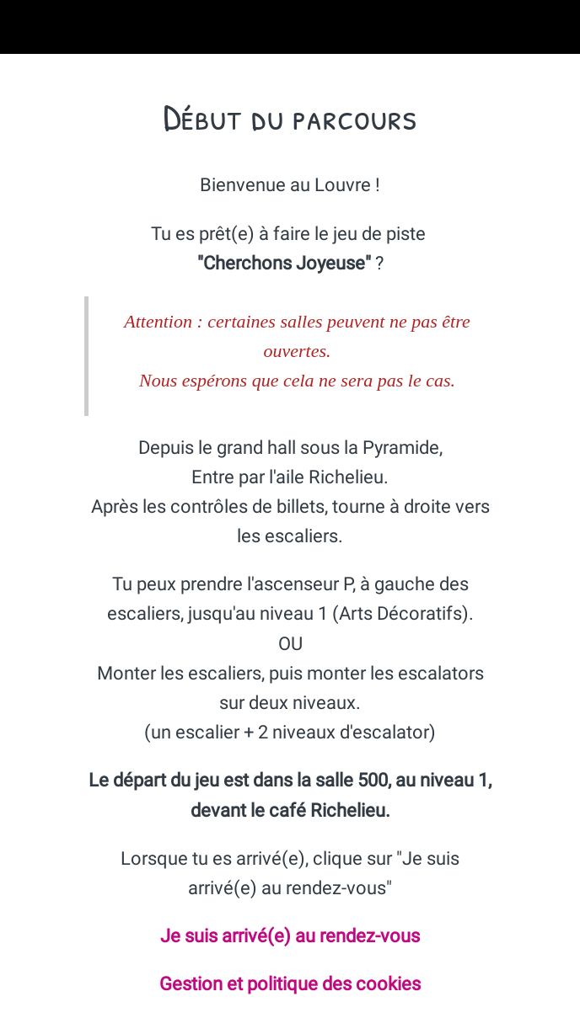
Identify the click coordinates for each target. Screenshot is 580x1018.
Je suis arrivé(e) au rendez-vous (290, 935)
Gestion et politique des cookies (290, 983)
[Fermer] (27, 27)
